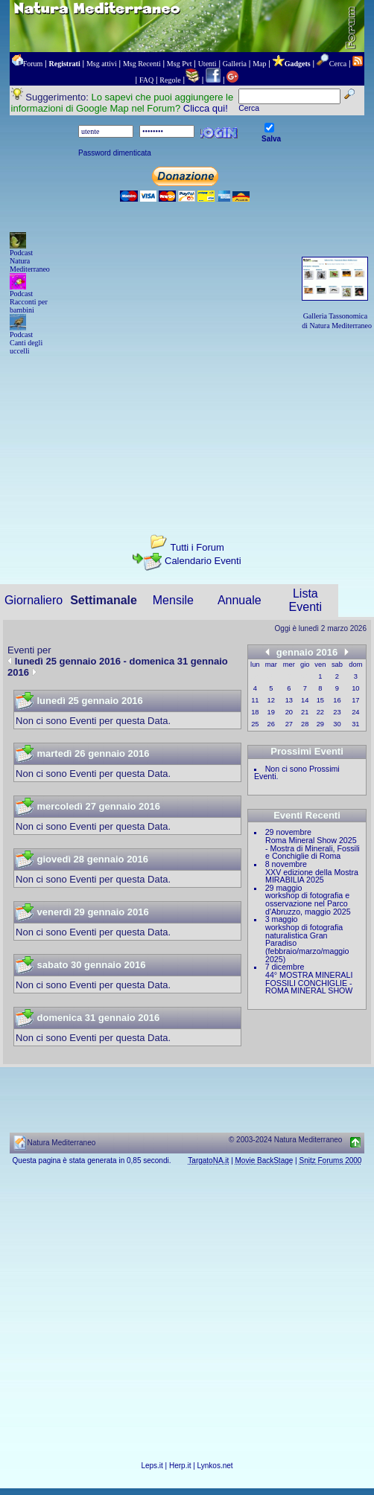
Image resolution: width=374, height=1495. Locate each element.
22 (320, 712)
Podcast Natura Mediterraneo (30, 261)
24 (355, 712)
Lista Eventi (305, 600)
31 (355, 724)
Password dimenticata (114, 153)
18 (255, 712)
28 (304, 724)
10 (355, 688)
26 (271, 724)
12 (271, 700)
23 (336, 712)
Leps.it (151, 1466)
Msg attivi (101, 64)
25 (255, 724)
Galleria (235, 64)
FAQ (146, 80)
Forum (33, 64)
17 (355, 700)
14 (304, 700)
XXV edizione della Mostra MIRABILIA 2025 (311, 876)
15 (320, 700)
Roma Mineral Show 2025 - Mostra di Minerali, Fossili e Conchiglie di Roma (312, 848)
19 (271, 712)
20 (289, 712)
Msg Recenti (142, 64)
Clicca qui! (205, 108)
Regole (169, 80)
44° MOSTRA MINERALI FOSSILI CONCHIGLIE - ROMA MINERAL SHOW (308, 982)
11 (255, 700)
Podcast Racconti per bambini (29, 301)
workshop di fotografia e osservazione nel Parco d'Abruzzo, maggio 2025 (308, 903)
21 (304, 712)
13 (289, 700)
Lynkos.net (215, 1466)
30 (336, 724)
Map (259, 64)
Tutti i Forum (197, 547)
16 (336, 700)
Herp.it (180, 1466)
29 (320, 724)
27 (289, 724)
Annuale (240, 600)
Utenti (207, 64)
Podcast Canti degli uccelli (26, 342)
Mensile (173, 600)
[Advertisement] (187, 431)
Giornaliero (33, 600)
